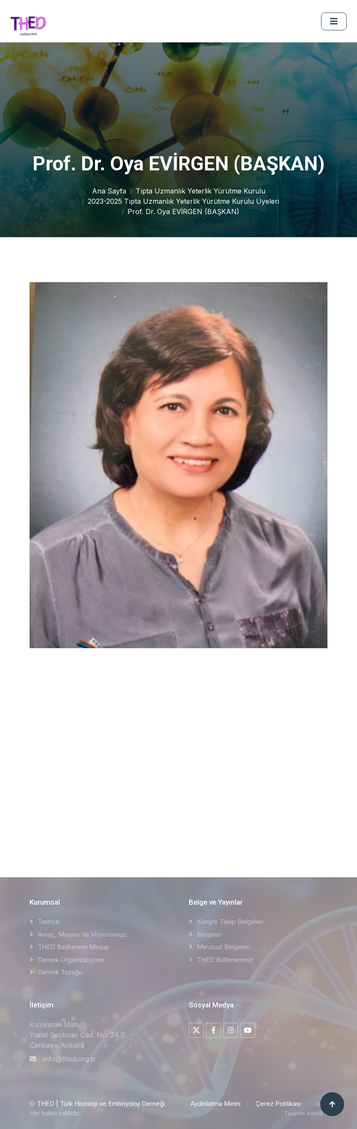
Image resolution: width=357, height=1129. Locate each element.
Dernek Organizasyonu (71, 960)
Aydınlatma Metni (215, 1103)
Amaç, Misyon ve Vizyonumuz (82, 934)
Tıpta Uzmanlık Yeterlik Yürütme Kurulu (200, 191)
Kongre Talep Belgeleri (230, 921)
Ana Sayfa (109, 191)
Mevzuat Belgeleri (223, 947)
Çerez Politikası (278, 1103)
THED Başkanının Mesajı (73, 947)
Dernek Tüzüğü (60, 972)
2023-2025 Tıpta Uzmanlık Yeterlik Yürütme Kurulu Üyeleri (183, 201)
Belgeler (209, 934)
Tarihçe (49, 921)
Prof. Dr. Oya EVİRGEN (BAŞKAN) (183, 211)
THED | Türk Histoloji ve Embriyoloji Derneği (101, 1103)
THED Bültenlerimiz (225, 960)
